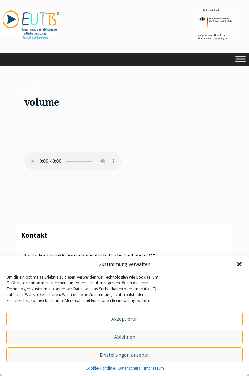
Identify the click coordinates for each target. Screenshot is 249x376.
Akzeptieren (124, 319)
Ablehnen (124, 337)
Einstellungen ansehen (125, 355)
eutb (28, 87)
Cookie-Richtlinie (100, 368)
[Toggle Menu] (240, 59)
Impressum (154, 368)
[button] (239, 264)
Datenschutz (129, 368)
